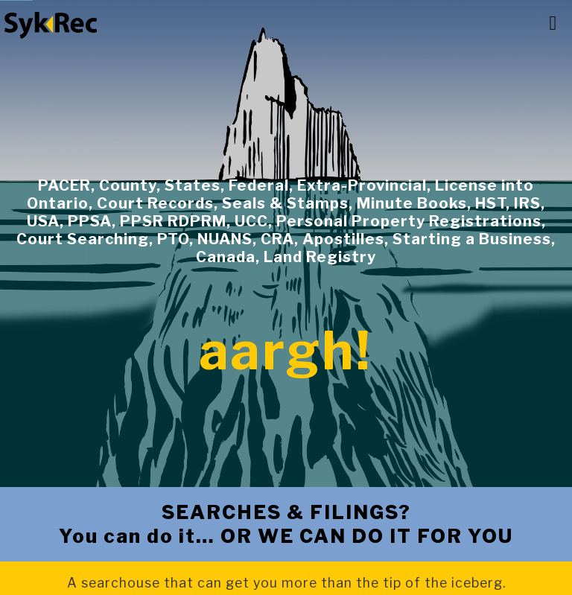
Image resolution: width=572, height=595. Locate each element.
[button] (553, 24)
